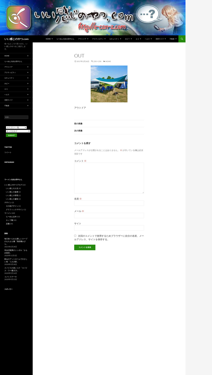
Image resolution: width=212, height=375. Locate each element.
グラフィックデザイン (15, 209)
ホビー (127, 39)
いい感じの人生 (12, 188)
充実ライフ (160, 39)
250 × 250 (97, 61)
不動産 (172, 39)
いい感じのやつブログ (13, 185)
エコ (137, 39)
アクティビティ (97, 39)
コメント (80, 160)
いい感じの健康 (12, 192)
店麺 (7, 224)
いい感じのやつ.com (16, 39)
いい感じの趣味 (12, 199)
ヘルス (147, 39)
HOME (48, 39)
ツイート (7, 152)
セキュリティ (114, 39)
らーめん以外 (11, 216)
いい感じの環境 (12, 195)
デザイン (7, 202)
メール (79, 211)
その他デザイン (12, 206)
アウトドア (82, 39)
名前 (78, 198)
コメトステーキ (10, 277)
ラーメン (7, 213)
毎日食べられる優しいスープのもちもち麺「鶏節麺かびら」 (15, 241)
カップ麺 (9, 220)
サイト (77, 223)
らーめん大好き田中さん (65, 39)
